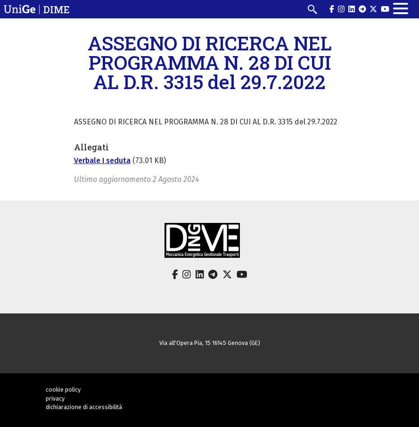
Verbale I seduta (102, 160)
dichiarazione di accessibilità (84, 407)
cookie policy (63, 389)
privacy (55, 398)
